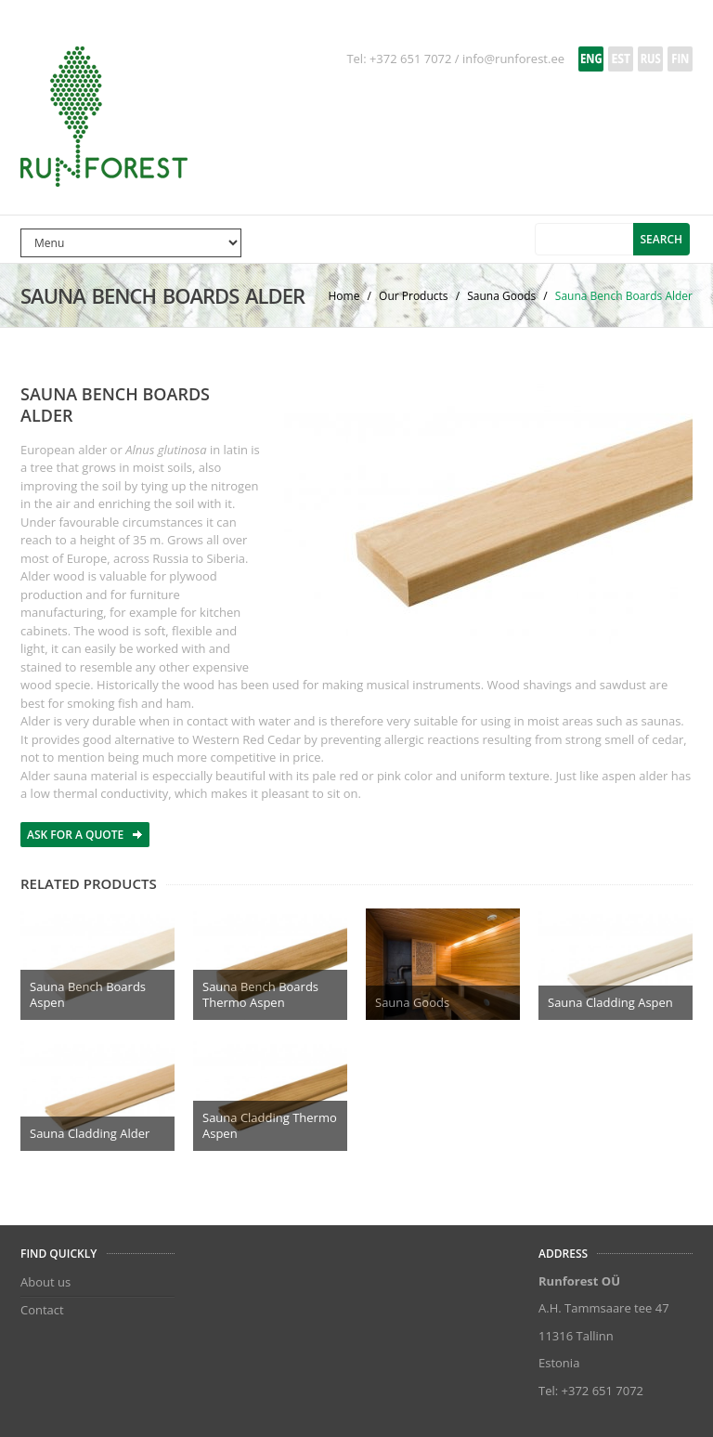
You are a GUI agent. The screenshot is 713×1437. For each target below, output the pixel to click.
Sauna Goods (502, 296)
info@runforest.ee (513, 58)
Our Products (415, 296)
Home (346, 296)
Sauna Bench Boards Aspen (88, 994)
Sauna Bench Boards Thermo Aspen (260, 994)
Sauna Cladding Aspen (610, 1002)
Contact (42, 1309)
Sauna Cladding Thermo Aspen (269, 1125)
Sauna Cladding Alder (89, 1133)
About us (45, 1282)
